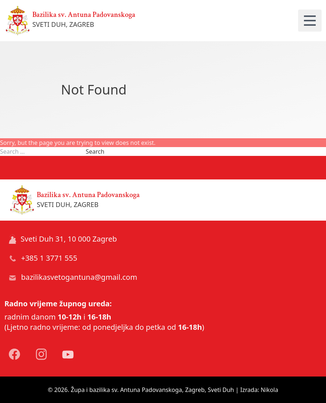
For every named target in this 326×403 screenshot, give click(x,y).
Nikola (269, 390)
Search (95, 151)
